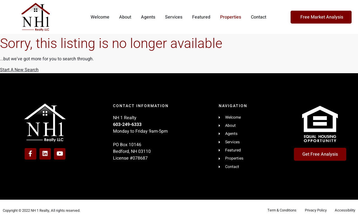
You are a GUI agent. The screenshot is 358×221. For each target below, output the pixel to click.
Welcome (100, 17)
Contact (258, 17)
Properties (230, 17)
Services (173, 17)
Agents (148, 17)
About (125, 17)
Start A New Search (19, 69)
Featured (201, 17)
